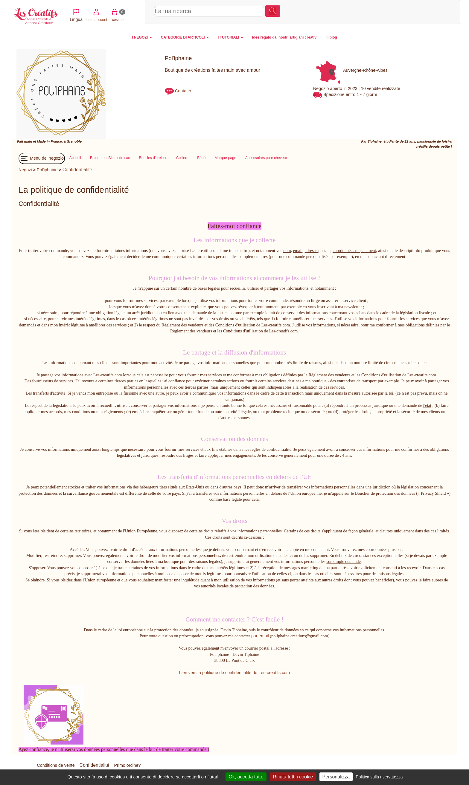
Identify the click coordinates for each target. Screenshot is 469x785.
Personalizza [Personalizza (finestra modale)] (336, 776)
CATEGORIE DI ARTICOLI (185, 37)
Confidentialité (77, 169)
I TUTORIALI (230, 37)
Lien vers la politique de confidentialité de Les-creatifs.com (234, 672)
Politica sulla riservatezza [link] (379, 777)
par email (260, 635)
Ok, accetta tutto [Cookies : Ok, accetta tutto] (246, 776)
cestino (415, 11)
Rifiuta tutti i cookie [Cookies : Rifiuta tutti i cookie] (293, 776)
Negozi (25, 169)
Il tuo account (394, 11)
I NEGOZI (142, 37)
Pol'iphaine (48, 169)
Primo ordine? (127, 765)
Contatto (183, 90)
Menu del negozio (42, 158)
